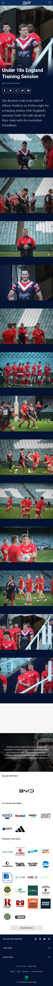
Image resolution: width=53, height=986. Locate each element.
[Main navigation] (3, 2)
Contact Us (25, 971)
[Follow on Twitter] (45, 939)
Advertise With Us (37, 971)
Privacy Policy (31, 966)
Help (18, 971)
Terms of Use (21, 966)
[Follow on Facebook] (40, 939)
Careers (12, 971)
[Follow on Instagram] (49, 939)
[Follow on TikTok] (36, 939)
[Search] (49, 2)
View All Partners (26, 928)
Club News (7, 64)
